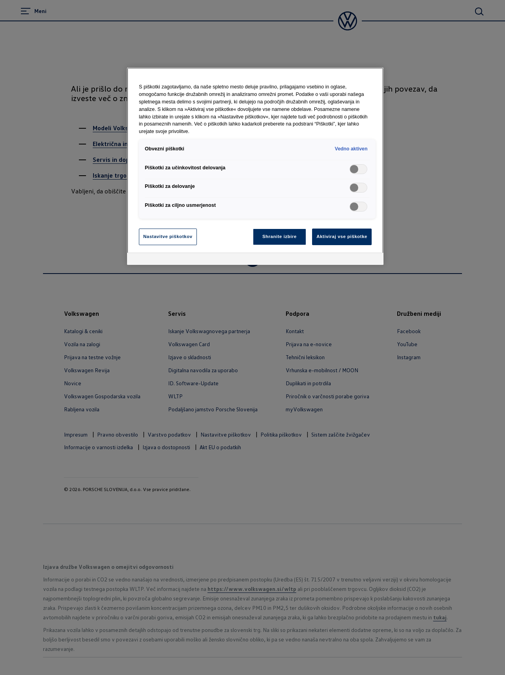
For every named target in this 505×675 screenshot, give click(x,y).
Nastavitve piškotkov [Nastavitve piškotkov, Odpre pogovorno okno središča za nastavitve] (168, 236)
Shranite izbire (279, 236)
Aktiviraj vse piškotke (341, 236)
